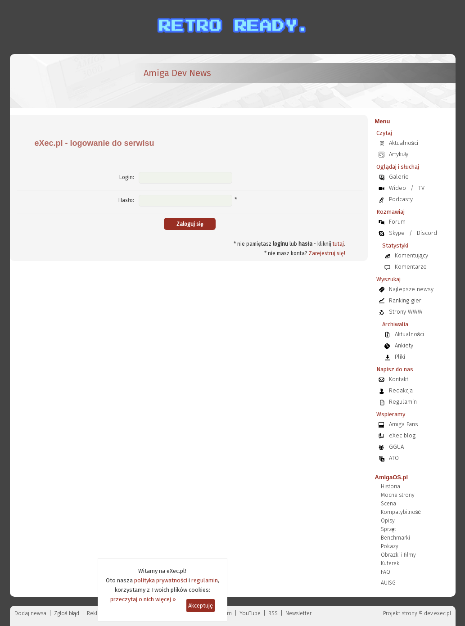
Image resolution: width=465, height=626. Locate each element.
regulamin (204, 580)
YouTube (250, 613)
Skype (397, 233)
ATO (394, 458)
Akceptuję (200, 605)
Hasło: (126, 200)
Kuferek (390, 563)
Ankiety (404, 345)
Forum (397, 221)
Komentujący (411, 255)
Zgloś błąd (66, 613)
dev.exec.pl (437, 613)
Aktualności (404, 143)
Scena (388, 503)
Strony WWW (406, 311)
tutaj (338, 244)
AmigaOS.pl (391, 477)
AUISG (388, 583)
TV (421, 188)
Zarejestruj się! (327, 253)
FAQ (385, 572)
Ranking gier (405, 300)
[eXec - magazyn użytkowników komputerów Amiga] (64, 81)
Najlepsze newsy (411, 289)
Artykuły (399, 154)
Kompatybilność (401, 512)
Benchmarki (395, 538)
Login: (126, 177)
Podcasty (401, 199)
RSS (273, 613)
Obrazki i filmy (398, 555)
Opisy (388, 521)
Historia (390, 486)
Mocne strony (398, 495)
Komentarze (411, 266)
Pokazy (389, 546)
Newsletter (298, 613)
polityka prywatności (160, 580)
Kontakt (398, 379)
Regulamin (403, 401)
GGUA (396, 446)
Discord (427, 233)
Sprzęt (389, 529)
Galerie (399, 176)
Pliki (400, 356)
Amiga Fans (403, 424)
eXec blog (402, 435)
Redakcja (401, 390)
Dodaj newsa (30, 613)
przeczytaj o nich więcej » (143, 599)
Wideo (397, 188)
